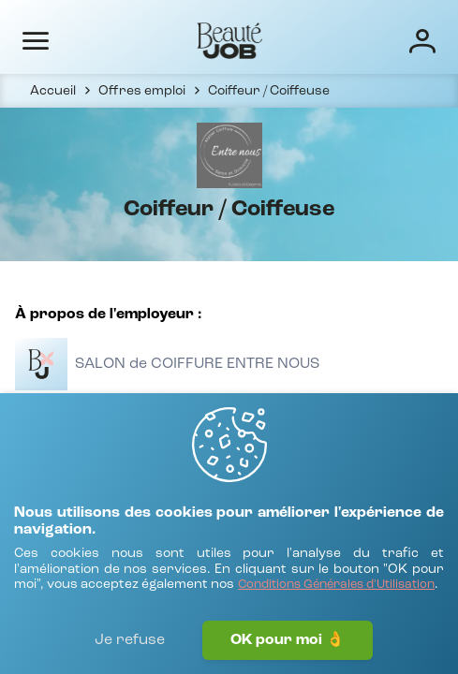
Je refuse (130, 640)
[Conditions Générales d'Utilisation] (336, 586)
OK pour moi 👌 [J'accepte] (287, 640)
